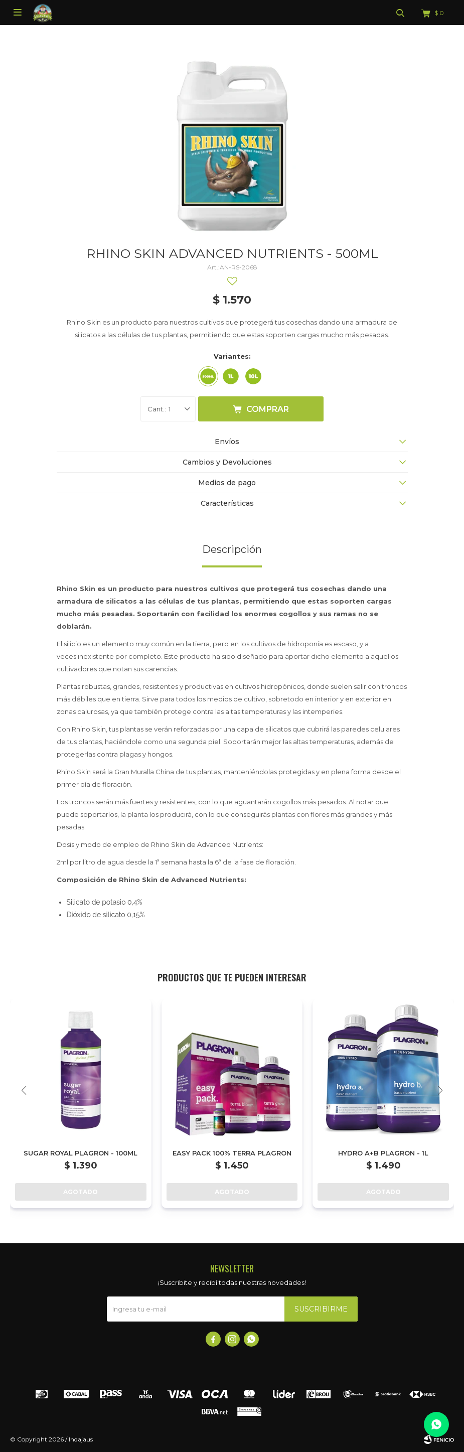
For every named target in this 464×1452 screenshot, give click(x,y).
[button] (440, 1090)
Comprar (267, 409)
